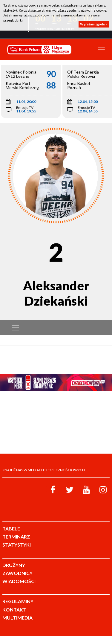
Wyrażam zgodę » (93, 24)
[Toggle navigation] (101, 50)
